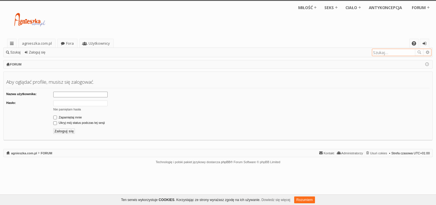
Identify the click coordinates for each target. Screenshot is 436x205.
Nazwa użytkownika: (21, 94)
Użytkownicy (99, 43)
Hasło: (11, 102)
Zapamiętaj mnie (67, 117)
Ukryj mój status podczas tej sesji (79, 122)
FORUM (419, 7)
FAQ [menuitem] (415, 44)
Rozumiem (304, 200)
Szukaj (15, 52)
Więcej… (13, 44)
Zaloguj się (37, 52)
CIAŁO (351, 7)
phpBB (225, 162)
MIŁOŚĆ (305, 7)
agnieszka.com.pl (37, 43)
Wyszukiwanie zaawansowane (427, 52)
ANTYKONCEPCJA (385, 7)
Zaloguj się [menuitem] (425, 44)
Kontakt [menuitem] (329, 153)
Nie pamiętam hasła (67, 109)
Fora (70, 43)
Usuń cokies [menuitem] (378, 153)
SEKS (328, 7)
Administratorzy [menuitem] (352, 153)
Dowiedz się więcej (275, 200)
